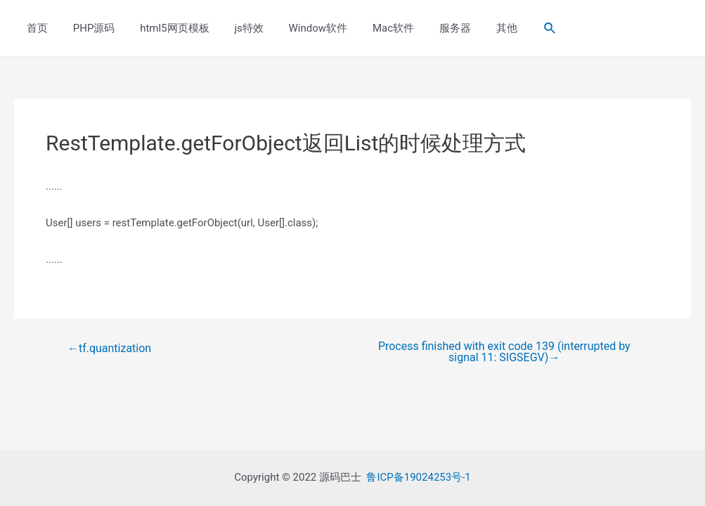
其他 (475, 28)
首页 (35, 28)
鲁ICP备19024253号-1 (418, 477)
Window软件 (299, 28)
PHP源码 (88, 28)
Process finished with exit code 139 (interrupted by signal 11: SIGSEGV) (504, 352)
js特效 (234, 28)
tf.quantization (109, 348)
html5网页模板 (164, 28)
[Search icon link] (517, 28)
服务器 (428, 28)
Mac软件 (371, 28)
